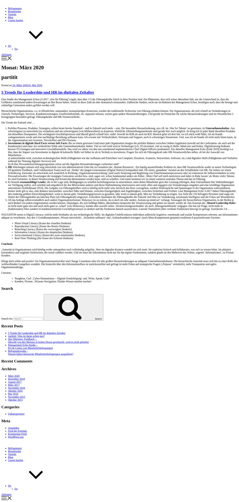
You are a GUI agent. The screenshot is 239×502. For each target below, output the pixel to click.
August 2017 (15, 382)
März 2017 (14, 385)
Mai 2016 (13, 393)
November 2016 (16, 388)
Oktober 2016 (15, 391)
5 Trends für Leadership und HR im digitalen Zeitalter (47, 92)
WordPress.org (16, 437)
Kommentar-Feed (17, 434)
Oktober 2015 (15, 399)
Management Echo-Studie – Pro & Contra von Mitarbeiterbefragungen (30, 346)
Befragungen (15, 8)
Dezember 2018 (16, 379)
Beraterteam (14, 11)
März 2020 (14, 376)
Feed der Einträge (17, 431)
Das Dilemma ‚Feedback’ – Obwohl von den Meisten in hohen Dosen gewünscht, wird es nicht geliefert (48, 340)
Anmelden (13, 428)
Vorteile (12, 14)
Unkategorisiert (16, 413)
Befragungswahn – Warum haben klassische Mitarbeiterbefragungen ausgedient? (40, 352)
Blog (10, 17)
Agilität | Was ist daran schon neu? (26, 336)
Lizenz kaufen (15, 20)
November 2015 (16, 396)
